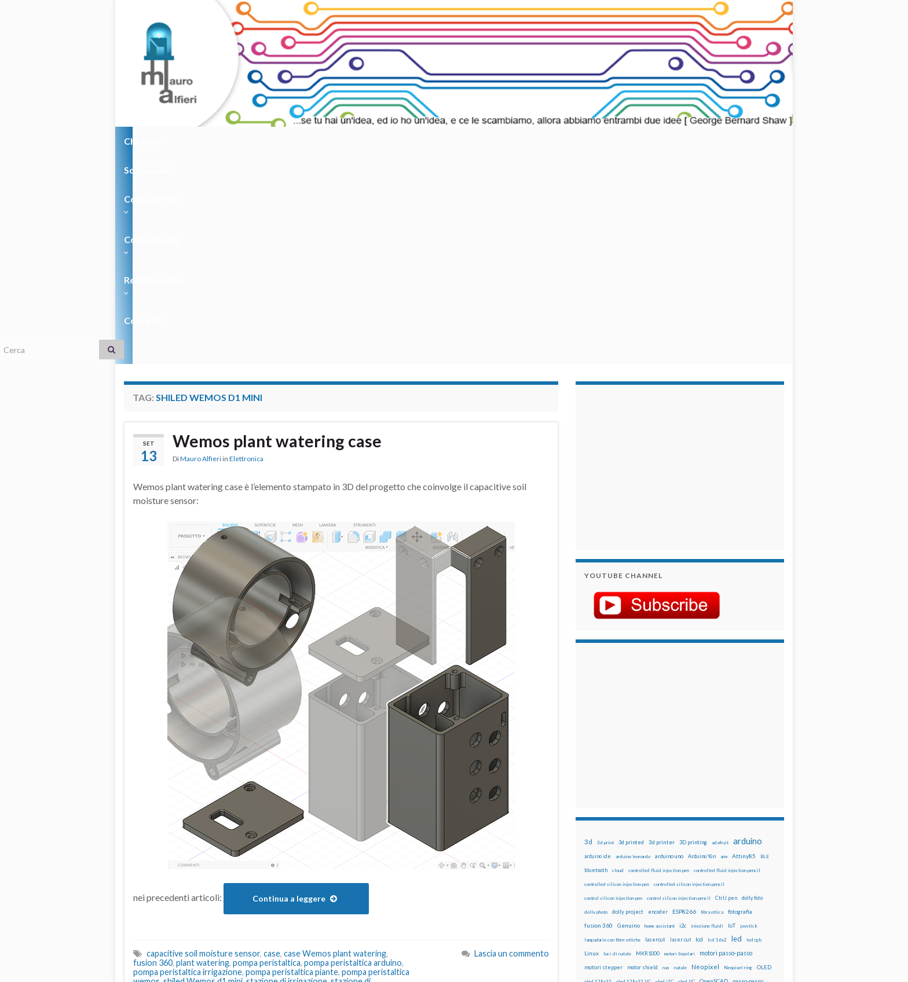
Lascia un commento (511, 745)
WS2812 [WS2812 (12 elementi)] (593, 870)
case (271, 745)
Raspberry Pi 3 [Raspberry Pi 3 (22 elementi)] (735, 814)
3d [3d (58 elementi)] (588, 633)
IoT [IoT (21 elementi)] (731, 717)
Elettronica (246, 251)
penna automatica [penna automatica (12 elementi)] (614, 787)
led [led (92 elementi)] (736, 730)
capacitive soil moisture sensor (203, 745)
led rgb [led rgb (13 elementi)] (753, 731)
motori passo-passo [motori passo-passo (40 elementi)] (726, 744)
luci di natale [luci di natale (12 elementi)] (617, 745)
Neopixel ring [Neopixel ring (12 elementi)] (738, 759)
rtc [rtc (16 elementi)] (692, 828)
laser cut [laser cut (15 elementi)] (680, 731)
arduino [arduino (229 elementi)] (747, 633)
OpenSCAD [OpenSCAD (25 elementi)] (714, 772)
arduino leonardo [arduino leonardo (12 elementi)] (633, 648)
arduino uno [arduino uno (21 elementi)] (669, 648)
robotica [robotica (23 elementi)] (660, 828)
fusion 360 (153, 754)
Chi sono (145, 140)
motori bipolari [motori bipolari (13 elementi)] (679, 745)
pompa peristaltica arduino (353, 754)
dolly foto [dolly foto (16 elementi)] (752, 689)
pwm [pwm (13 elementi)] (636, 815)
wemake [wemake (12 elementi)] (716, 856)
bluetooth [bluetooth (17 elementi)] (595, 662)
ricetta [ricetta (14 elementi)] (617, 829)
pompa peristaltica (267, 754)
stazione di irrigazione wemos (280, 782)
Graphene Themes (221, 967)
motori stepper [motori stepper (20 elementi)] (603, 759)
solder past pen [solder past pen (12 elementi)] (649, 842)
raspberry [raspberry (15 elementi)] (657, 814)
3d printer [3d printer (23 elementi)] (662, 634)
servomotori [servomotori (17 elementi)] (757, 828)
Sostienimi (211, 140)
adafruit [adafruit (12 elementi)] (720, 634)
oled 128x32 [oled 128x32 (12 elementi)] (598, 773)
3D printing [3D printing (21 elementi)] (693, 634)
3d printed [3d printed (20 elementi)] (631, 634)
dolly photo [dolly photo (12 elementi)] (595, 704)
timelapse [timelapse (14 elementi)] (662, 856)
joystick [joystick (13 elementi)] (748, 717)
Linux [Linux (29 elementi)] (591, 744)
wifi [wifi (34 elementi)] (758, 855)
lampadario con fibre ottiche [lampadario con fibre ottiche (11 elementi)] (612, 731)
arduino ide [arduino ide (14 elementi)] (597, 648)
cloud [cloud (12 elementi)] (618, 662)
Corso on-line (287, 140)
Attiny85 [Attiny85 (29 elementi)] (744, 647)
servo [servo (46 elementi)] (729, 828)
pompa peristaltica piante (292, 763)
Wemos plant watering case (281, 233)
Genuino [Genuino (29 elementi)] (628, 716)
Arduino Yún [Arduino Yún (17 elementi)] (702, 648)
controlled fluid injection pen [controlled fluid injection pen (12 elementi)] (658, 662)
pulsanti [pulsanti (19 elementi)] (720, 800)
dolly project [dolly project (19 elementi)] (627, 703)
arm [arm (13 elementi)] (723, 648)
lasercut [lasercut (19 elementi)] (655, 731)
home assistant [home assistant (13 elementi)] (660, 717)
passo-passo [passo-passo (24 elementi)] (748, 772)
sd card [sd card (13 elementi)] (708, 829)
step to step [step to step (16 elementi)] (599, 856)
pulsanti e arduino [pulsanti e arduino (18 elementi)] (606, 814)
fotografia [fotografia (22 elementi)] (740, 703)
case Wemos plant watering (335, 745)
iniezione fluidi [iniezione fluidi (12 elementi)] (707, 717)
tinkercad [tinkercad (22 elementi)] (692, 856)
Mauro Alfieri (200, 251)
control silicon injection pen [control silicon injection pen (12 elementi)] (613, 690)
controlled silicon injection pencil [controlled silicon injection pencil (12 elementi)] (689, 676)
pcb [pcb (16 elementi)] (588, 787)
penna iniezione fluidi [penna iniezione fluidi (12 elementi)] (659, 787)
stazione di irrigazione (286, 773)
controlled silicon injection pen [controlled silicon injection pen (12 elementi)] (616, 676)
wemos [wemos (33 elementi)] (738, 855)
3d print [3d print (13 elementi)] (605, 634)
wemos (294, 791)
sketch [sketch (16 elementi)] (592, 842)
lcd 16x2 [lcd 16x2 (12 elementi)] (717, 731)
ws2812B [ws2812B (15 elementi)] (619, 870)
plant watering (202, 754)
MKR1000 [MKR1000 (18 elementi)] (648, 745)
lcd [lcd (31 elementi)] (699, 730)
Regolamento (449, 140)
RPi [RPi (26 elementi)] (679, 828)
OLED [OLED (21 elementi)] (764, 759)
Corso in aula (368, 140)
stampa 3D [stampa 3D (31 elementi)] (683, 841)
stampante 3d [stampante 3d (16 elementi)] (718, 842)
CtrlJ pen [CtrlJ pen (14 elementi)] (726, 690)
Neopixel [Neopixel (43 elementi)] (705, 758)
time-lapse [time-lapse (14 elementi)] (632, 856)
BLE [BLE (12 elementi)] (764, 648)
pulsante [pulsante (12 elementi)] (696, 801)
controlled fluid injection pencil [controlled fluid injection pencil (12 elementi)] (727, 662)
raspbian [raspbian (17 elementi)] (594, 828)
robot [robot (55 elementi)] (637, 828)
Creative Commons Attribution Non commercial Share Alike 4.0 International (545, 928)
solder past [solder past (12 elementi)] (617, 842)
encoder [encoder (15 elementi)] (658, 703)
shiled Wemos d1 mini (203, 773)
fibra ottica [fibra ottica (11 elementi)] (712, 704)
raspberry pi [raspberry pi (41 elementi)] (693, 814)
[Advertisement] (656, 257)
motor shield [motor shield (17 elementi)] (642, 759)
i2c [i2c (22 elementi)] (682, 717)
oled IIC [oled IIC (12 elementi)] (686, 773)
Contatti (517, 140)
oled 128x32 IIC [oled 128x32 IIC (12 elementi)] (633, 773)
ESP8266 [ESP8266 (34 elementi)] (684, 703)
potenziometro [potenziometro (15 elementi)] (666, 800)
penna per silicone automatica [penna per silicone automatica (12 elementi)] (614, 801)
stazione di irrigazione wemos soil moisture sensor (256, 786)
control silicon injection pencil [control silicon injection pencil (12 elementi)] (679, 690)
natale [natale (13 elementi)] (680, 759)
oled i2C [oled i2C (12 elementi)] (664, 773)
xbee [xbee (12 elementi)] (639, 870)
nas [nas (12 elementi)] (665, 759)
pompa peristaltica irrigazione (187, 763)
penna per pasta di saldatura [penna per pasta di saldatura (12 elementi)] (715, 787)
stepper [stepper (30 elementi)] (750, 841)
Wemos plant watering (354, 791)
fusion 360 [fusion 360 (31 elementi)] (598, 716)
